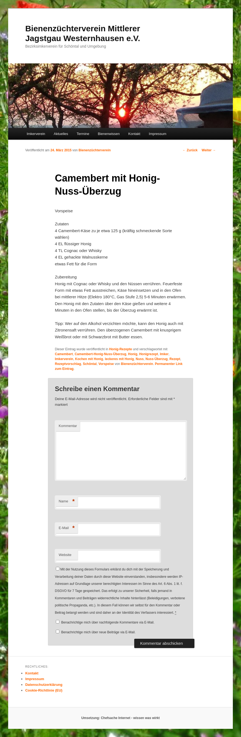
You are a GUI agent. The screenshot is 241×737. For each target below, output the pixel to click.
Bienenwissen (109, 134)
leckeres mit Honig (119, 359)
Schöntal (90, 364)
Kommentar (68, 426)
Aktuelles (61, 134)
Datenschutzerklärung (44, 685)
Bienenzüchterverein (95, 150)
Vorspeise (106, 364)
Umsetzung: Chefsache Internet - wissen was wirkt (120, 718)
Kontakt (134, 134)
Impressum (157, 134)
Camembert (64, 354)
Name (67, 501)
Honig (132, 354)
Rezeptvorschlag (68, 364)
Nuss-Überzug (156, 359)
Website (65, 555)
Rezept (174, 359)
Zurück (189, 150)
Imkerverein (36, 134)
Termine (83, 134)
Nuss (140, 359)
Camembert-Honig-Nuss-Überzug (100, 354)
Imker (164, 354)
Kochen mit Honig (89, 359)
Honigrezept (148, 354)
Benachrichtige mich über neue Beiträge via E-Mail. (98, 632)
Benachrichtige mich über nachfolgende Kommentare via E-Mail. (107, 622)
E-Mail (67, 528)
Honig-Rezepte (120, 349)
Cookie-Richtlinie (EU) (44, 690)
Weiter (209, 150)
